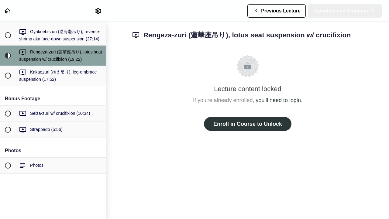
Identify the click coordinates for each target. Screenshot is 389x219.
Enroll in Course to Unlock (247, 124)
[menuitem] (98, 11)
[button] (7, 11)
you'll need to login (278, 100)
